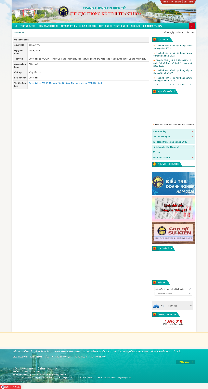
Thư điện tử (168, 2)
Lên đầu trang (98, 357)
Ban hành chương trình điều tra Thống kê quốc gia (82, 351)
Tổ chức (156, 152)
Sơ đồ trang (188, 2)
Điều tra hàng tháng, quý (58, 357)
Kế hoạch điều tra (160, 351)
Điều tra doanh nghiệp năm (27, 357)
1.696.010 (173, 321)
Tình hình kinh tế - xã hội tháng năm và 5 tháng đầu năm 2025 (172, 79)
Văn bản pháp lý (166, 91)
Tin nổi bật (164, 39)
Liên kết (162, 282)
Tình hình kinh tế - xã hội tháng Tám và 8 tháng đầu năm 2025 (172, 54)
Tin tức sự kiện (160, 131)
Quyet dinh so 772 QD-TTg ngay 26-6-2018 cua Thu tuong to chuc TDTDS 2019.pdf (65, 83)
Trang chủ (18, 32)
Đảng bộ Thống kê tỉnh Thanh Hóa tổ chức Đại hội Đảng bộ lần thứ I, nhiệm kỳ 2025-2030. (172, 63)
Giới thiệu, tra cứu (161, 157)
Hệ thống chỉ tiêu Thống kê (166, 147)
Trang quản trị (186, 362)
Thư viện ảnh (165, 248)
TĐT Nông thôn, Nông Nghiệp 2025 (170, 142)
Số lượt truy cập (167, 314)
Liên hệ (178, 2)
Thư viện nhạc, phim (168, 164)
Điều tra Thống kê (161, 136)
